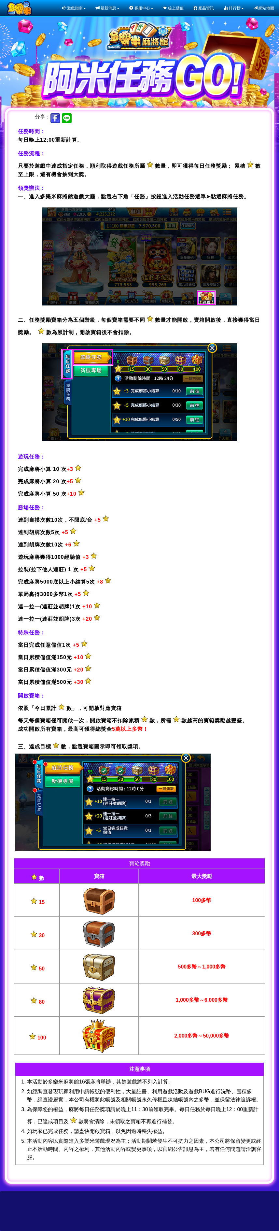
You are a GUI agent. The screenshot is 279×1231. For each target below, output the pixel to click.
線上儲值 (173, 8)
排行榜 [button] (234, 8)
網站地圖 (264, 8)
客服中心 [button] (141, 8)
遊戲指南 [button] (74, 8)
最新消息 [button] (107, 8)
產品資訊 (203, 8)
